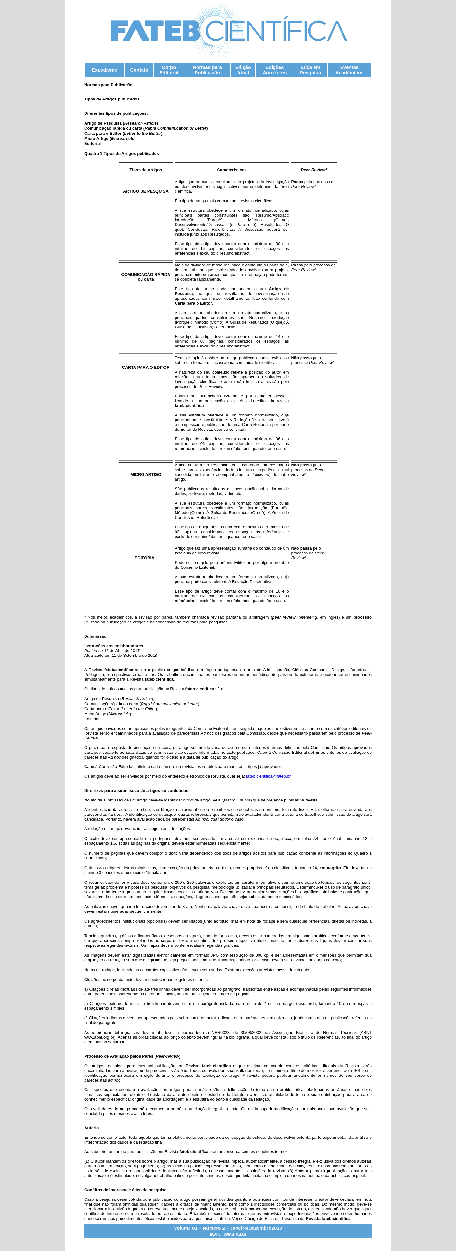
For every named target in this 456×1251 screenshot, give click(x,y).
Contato (139, 69)
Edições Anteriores (275, 70)
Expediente (104, 69)
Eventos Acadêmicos (349, 70)
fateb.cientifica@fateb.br (268, 776)
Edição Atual (243, 70)
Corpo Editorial (168, 70)
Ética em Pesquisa (310, 70)
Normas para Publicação (207, 70)
